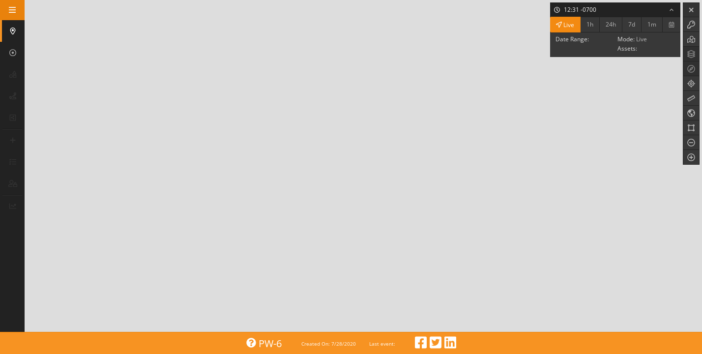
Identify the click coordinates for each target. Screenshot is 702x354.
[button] (13, 31)
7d (631, 24)
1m (651, 24)
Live (565, 24)
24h (611, 24)
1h (589, 24)
